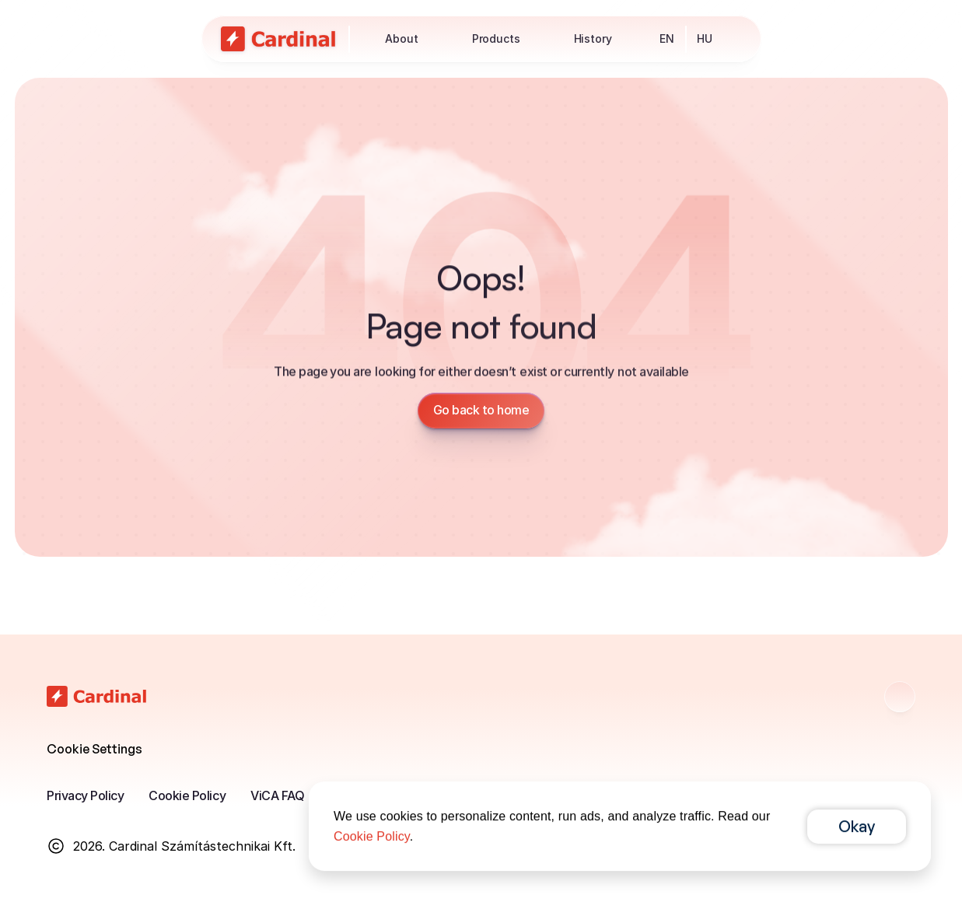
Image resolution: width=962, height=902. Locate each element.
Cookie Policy (187, 795)
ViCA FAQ (277, 795)
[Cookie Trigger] (94, 749)
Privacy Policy (85, 795)
